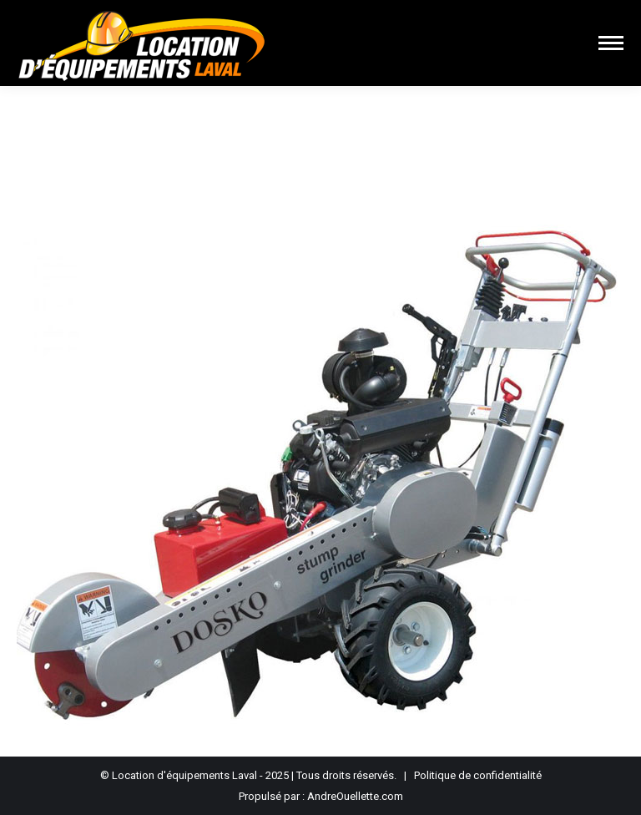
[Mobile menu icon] (611, 43)
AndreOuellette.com (355, 796)
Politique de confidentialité (478, 775)
